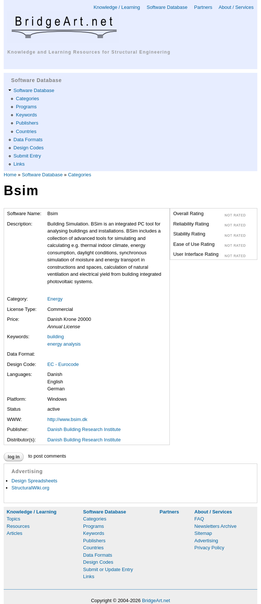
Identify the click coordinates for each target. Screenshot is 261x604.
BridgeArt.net (156, 600)
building (55, 336)
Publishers (27, 123)
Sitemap (203, 533)
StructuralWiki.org (30, 488)
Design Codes (29, 147)
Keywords (26, 115)
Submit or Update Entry (108, 569)
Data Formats (28, 139)
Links (19, 164)
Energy (54, 299)
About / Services (236, 7)
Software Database (167, 7)
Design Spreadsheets (34, 480)
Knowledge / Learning (116, 7)
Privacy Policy (209, 547)
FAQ (199, 519)
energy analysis (63, 344)
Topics (13, 519)
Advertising (206, 540)
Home (10, 174)
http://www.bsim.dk (67, 419)
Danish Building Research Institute (84, 429)
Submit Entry (27, 156)
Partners (203, 7)
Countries (26, 131)
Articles (15, 533)
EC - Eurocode (63, 364)
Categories (27, 98)
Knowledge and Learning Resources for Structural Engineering (89, 52)
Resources (18, 526)
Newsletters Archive (216, 526)
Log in (14, 456)
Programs (26, 106)
